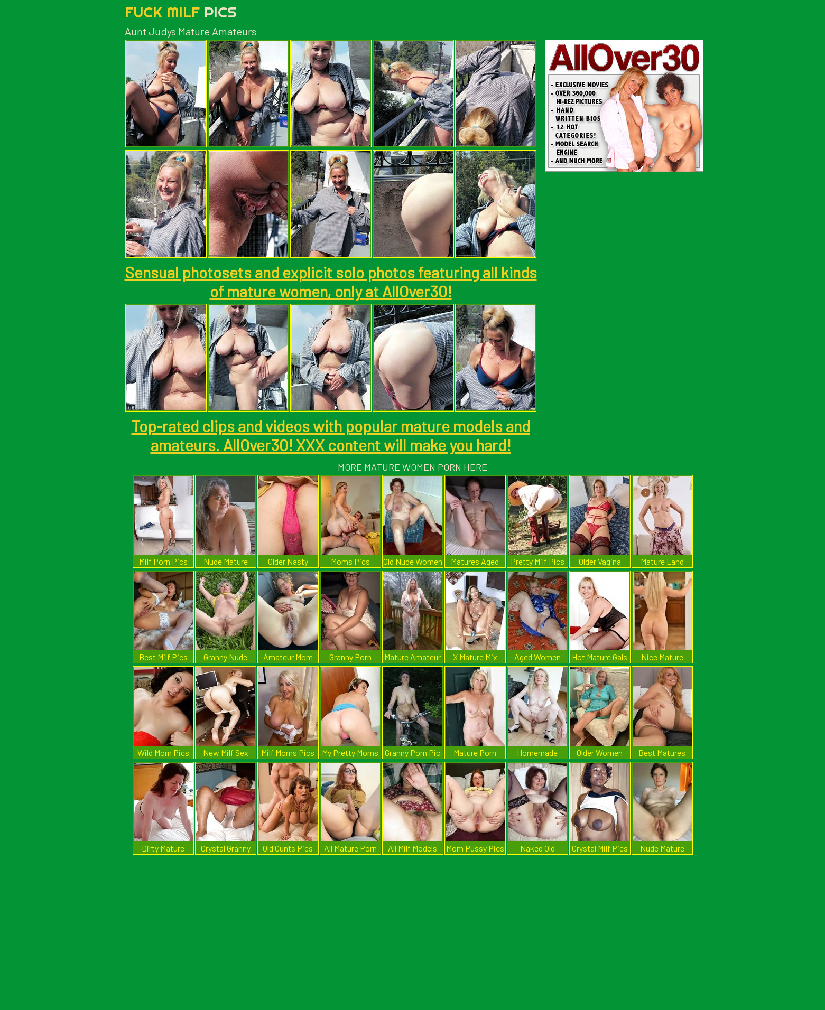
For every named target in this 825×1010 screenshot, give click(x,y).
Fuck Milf (181, 12)
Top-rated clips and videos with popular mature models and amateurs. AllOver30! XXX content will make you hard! (331, 435)
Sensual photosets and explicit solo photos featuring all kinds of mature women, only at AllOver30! (331, 282)
